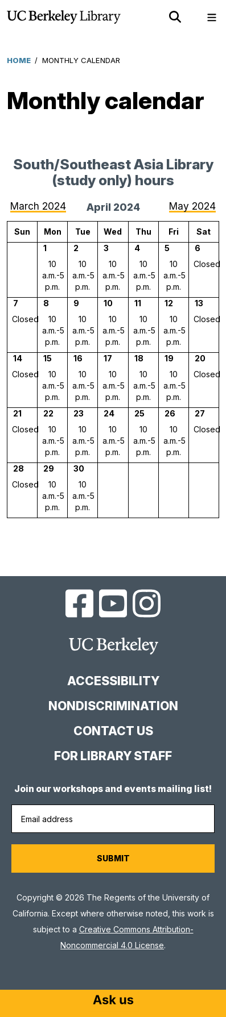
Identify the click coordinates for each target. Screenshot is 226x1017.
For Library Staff (113, 756)
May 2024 (192, 206)
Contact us (113, 731)
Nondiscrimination (113, 706)
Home (19, 60)
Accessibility (113, 681)
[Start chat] (113, 1001)
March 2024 (38, 206)
